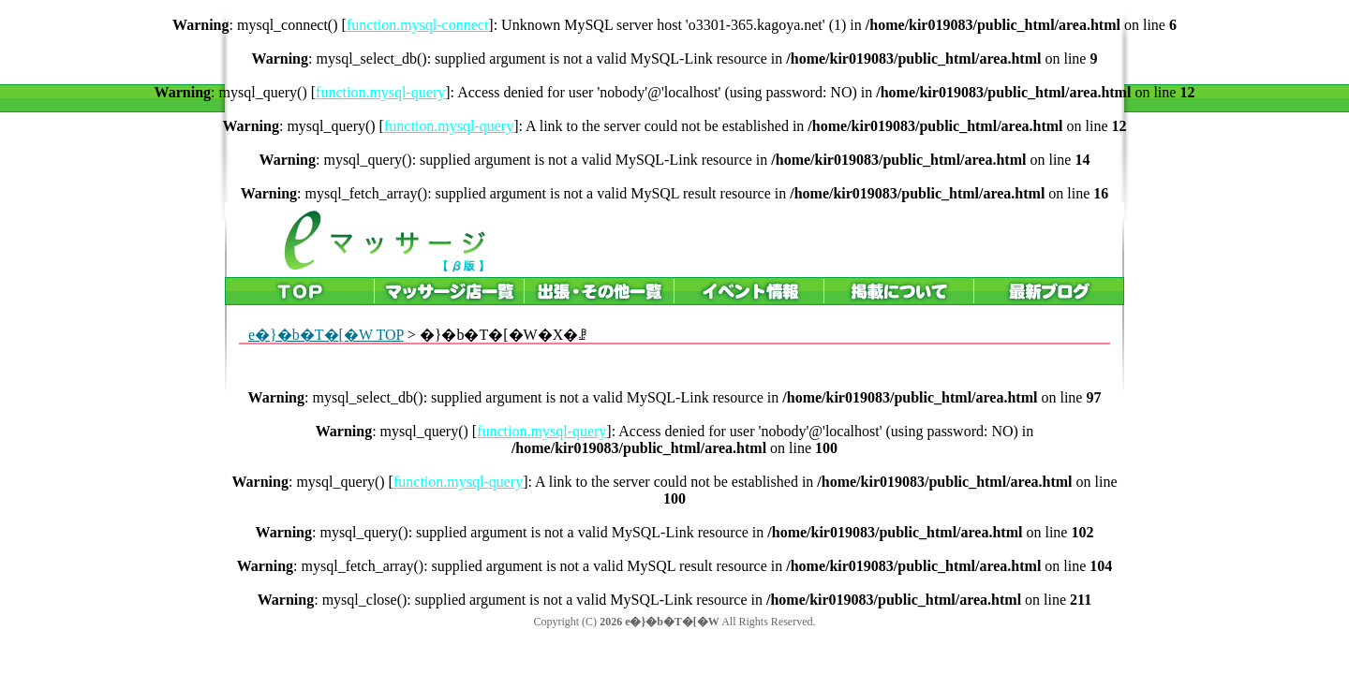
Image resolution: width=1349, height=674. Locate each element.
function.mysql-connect (418, 25)
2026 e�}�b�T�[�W (659, 621)
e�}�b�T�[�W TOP (326, 335)
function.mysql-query (380, 92)
